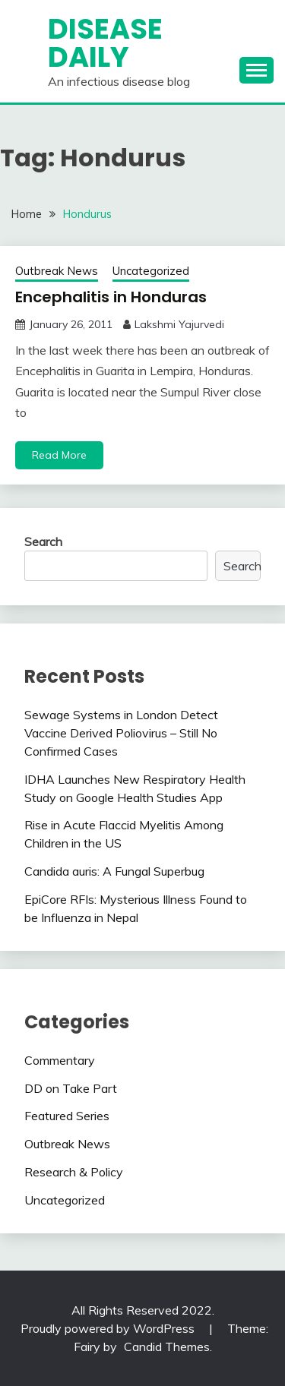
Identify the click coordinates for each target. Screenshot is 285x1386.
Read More (59, 455)
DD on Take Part (70, 1088)
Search (43, 541)
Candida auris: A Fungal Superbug (114, 871)
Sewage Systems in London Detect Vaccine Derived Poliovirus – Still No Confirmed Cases (121, 733)
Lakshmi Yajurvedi (179, 324)
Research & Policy (73, 1171)
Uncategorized (150, 271)
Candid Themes (167, 1346)
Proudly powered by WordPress (109, 1328)
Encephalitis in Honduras (111, 297)
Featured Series (66, 1115)
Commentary (59, 1060)
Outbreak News (56, 271)
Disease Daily (105, 43)
